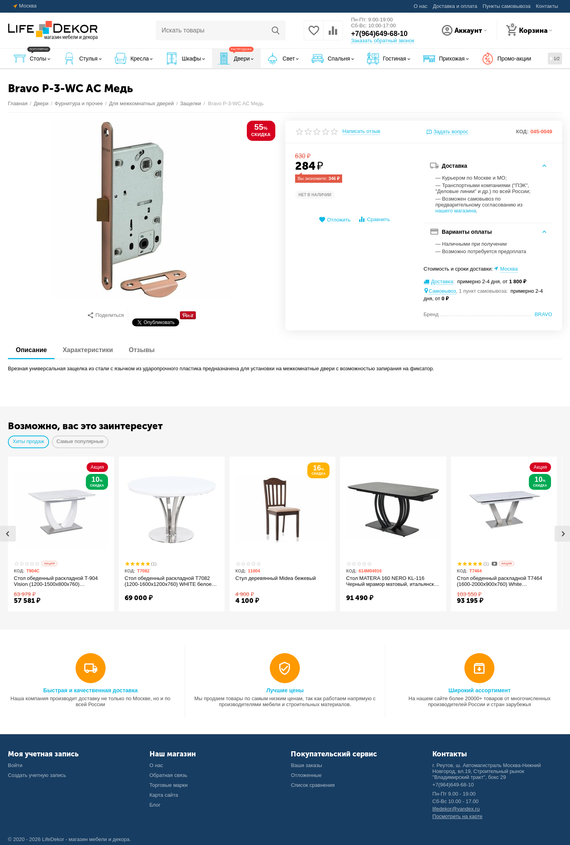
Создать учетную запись (37, 775)
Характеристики (87, 350)
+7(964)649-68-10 (379, 34)
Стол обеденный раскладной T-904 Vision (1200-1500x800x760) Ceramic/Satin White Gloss (59, 581)
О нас (421, 6)
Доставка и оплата (455, 6)
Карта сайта (164, 795)
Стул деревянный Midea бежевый (278, 578)
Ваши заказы (306, 765)
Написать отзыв (362, 131)
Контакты (547, 6)
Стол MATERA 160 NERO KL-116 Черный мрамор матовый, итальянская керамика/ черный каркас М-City (388, 581)
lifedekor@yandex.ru (456, 809)
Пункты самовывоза (506, 6)
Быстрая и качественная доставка (90, 690)
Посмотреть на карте (457, 816)
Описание (31, 350)
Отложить (334, 219)
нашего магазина (456, 211)
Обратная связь (168, 775)
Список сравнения (313, 785)
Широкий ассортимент (480, 690)
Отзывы (142, 350)
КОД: (522, 132)
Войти (15, 765)
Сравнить (374, 219)
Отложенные (306, 775)
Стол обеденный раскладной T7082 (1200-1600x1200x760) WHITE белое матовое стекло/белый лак (171, 581)
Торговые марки (169, 785)
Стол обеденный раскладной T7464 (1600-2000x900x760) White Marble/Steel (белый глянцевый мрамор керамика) (503, 581)
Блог (155, 805)
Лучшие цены (285, 690)
